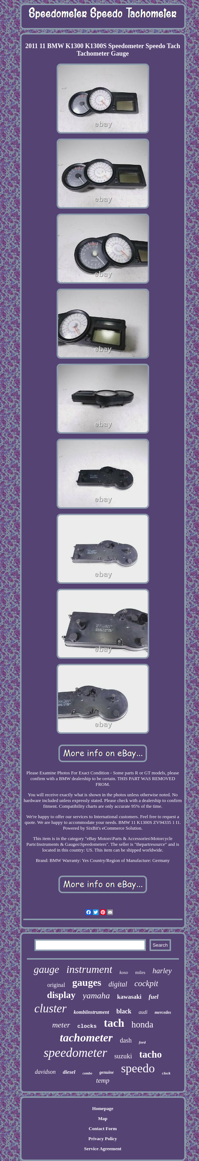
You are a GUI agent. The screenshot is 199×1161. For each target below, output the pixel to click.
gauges (86, 982)
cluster (50, 1008)
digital (118, 984)
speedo (138, 1068)
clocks (87, 1027)
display (61, 995)
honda (142, 1024)
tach (114, 1023)
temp (102, 1080)
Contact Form (103, 1128)
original (56, 985)
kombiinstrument (91, 1012)
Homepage (102, 1108)
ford (142, 1042)
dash (126, 1040)
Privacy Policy (103, 1138)
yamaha (96, 995)
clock (166, 1073)
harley (162, 970)
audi (142, 1012)
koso (123, 972)
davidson (45, 1072)
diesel (69, 1072)
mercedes (163, 1012)
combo (87, 1073)
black (123, 1011)
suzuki (123, 1056)
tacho (150, 1054)
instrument (89, 969)
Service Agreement (102, 1148)
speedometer (75, 1053)
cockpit (146, 983)
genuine (106, 1072)
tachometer (86, 1037)
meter (61, 1024)
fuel (153, 996)
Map (102, 1118)
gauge (46, 969)
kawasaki (129, 996)
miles (140, 972)
